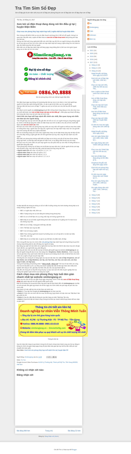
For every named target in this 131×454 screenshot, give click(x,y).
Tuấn (91, 31)
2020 (92, 53)
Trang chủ (49, 431)
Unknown (93, 35)
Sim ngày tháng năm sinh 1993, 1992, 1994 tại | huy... (99, 189)
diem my (92, 39)
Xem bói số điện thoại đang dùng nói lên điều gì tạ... (99, 158)
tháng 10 (95, 71)
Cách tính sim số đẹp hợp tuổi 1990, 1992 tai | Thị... (99, 80)
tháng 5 (94, 207)
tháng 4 (94, 210)
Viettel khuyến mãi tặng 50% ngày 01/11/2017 (99, 74)
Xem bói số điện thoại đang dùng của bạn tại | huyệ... (100, 113)
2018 (92, 59)
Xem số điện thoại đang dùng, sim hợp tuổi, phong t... (99, 100)
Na (91, 23)
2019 (92, 56)
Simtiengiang (94, 27)
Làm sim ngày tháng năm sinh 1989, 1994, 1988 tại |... (99, 138)
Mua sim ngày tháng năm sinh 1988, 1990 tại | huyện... (99, 182)
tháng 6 (94, 204)
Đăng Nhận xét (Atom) (52, 436)
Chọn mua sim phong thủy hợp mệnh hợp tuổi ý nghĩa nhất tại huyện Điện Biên (45, 31)
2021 (92, 50)
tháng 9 (94, 195)
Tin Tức (23, 360)
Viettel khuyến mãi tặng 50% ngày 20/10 (99, 132)
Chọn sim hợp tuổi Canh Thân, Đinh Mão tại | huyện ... (99, 106)
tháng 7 (94, 201)
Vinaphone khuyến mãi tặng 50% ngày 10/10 (99, 164)
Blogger (74, 449)
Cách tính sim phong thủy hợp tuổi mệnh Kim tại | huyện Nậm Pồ (46, 350)
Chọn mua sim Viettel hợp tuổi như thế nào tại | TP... (100, 151)
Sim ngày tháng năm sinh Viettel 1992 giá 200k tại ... (100, 144)
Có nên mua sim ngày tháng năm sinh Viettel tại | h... (99, 176)
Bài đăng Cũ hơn (74, 431)
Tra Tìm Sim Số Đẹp (35, 8)
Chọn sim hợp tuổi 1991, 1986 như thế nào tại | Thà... (99, 87)
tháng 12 (95, 65)
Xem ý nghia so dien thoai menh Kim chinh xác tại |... (100, 93)
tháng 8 (94, 198)
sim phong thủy (47, 242)
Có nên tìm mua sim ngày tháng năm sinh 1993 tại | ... (100, 126)
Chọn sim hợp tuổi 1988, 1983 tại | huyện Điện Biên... (99, 120)
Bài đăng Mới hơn (23, 431)
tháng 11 (95, 68)
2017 (92, 62)
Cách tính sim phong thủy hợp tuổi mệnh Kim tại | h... (100, 169)
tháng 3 (94, 213)
